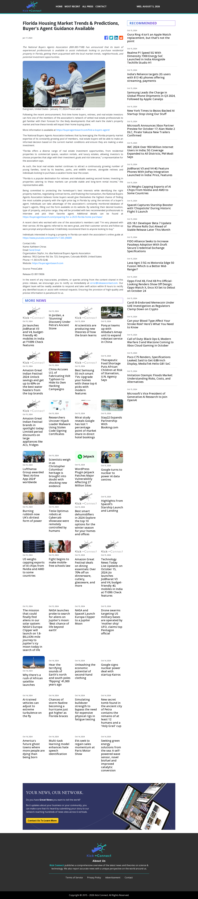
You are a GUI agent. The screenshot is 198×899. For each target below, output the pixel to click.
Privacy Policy (94, 877)
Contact (129, 877)
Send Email (34, 249)
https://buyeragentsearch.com (47, 263)
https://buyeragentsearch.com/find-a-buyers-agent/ (83, 129)
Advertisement (112, 877)
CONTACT (101, 6)
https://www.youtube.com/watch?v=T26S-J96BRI (47, 237)
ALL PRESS (87, 6)
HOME (59, 6)
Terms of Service (74, 877)
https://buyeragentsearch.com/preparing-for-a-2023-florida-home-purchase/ (62, 216)
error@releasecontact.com (104, 283)
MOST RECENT (72, 6)
